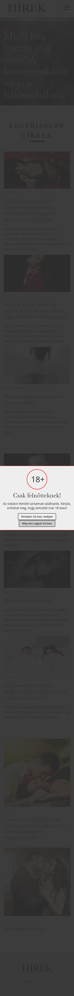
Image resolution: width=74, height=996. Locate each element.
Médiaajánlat (37, 988)
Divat (9, 296)
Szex (9, 28)
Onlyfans (14, 388)
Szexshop (14, 591)
